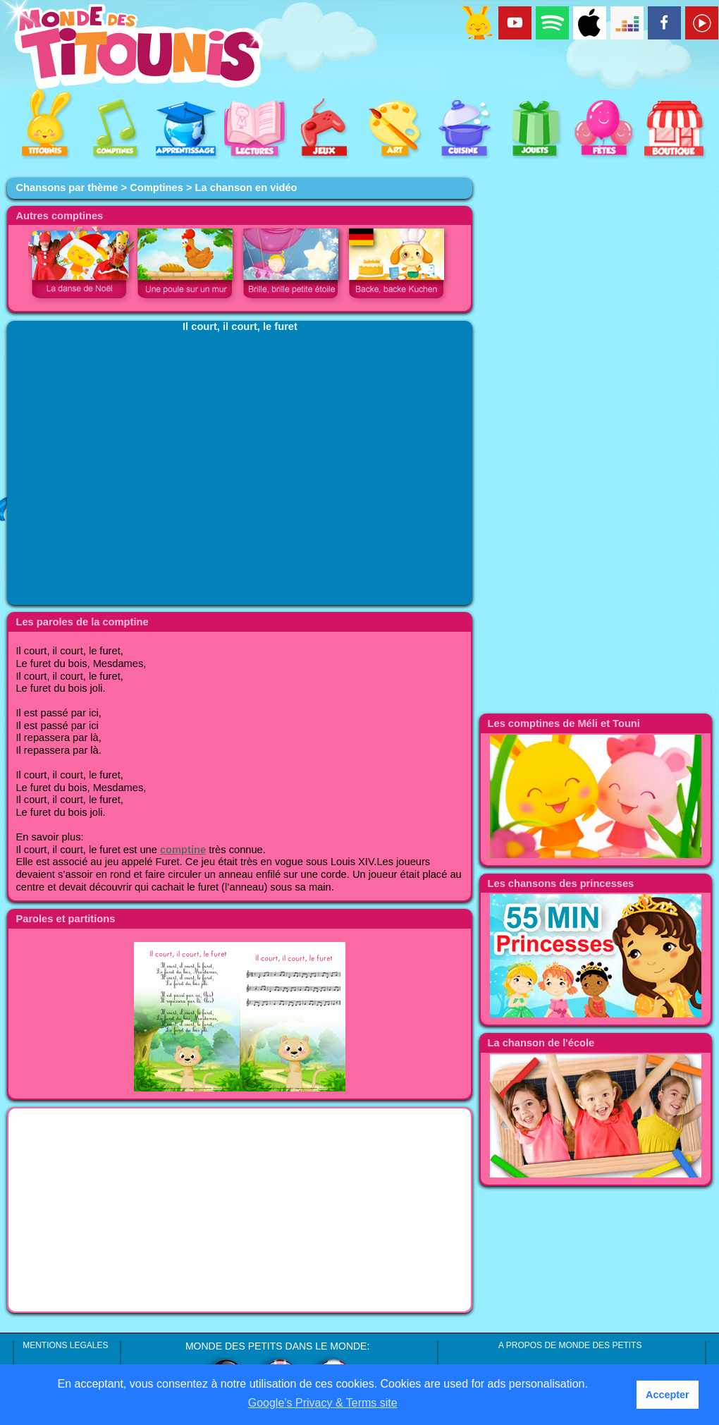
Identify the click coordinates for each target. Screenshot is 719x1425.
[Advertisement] (240, 1210)
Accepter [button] (667, 1394)
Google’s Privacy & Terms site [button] (323, 1403)
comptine (183, 849)
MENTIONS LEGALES (65, 1345)
